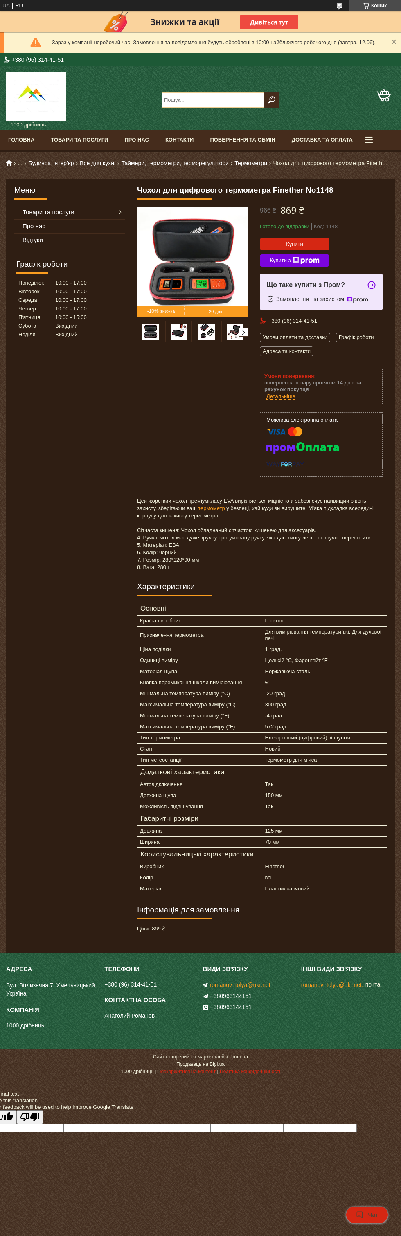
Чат (367, 1214)
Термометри (250, 163)
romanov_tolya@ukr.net (240, 985)
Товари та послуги (79, 140)
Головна (21, 140)
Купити (294, 244)
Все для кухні (97, 163)
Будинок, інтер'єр (51, 163)
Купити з (294, 260)
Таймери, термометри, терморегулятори (174, 163)
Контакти (179, 140)
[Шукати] (271, 100)
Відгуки (33, 239)
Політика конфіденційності (250, 1071)
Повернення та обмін (242, 140)
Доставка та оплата (322, 140)
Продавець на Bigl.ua (200, 1064)
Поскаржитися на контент (187, 1071)
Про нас (136, 140)
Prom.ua (239, 1057)
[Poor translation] (30, 1117)
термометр (211, 508)
